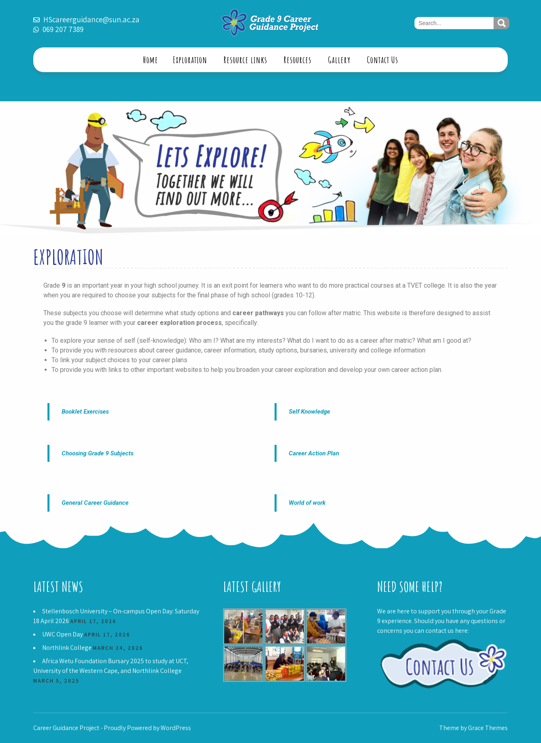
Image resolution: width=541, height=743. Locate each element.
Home (150, 59)
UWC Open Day (62, 634)
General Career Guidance (95, 502)
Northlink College (67, 647)
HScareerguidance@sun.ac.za (91, 19)
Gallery (339, 59)
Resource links (245, 59)
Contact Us (382, 59)
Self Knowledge (309, 411)
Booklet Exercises (85, 411)
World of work (307, 502)
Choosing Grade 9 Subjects (97, 453)
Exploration (190, 59)
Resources (297, 59)
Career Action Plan (314, 453)
